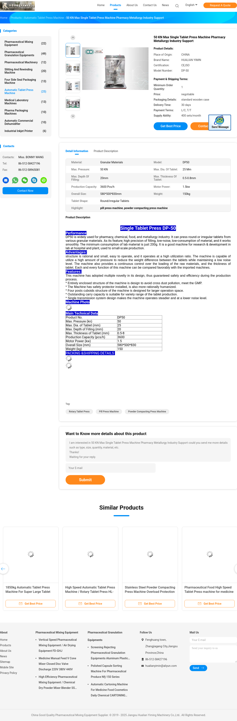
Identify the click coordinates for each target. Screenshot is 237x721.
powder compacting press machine (147, 411)
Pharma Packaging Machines (25, 112)
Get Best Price (171, 126)
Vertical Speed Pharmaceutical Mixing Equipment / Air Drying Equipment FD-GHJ (58, 645)
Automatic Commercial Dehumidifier (25, 122)
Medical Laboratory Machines (25, 102)
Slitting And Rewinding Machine (25, 71)
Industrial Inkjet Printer (25, 131)
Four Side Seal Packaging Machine (25, 81)
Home (4, 639)
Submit (85, 479)
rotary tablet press (79, 411)
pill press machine (109, 411)
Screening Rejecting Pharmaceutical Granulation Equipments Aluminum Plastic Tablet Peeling (109, 653)
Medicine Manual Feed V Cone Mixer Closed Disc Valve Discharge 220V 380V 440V (57, 664)
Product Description (106, 151)
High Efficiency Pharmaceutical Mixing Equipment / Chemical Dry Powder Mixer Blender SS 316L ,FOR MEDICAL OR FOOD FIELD (58, 683)
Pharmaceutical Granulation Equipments (25, 53)
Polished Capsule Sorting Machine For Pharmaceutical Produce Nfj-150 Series (108, 671)
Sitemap (5, 661)
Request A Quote (220, 5)
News (3, 656)
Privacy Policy (8, 672)
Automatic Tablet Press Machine (25, 91)
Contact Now (25, 190)
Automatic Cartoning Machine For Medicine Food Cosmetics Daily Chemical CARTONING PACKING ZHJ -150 (109, 690)
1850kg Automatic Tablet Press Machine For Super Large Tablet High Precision (28, 592)
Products (5, 645)
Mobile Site (7, 667)
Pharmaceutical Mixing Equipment (25, 43)
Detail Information (77, 151)
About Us (5, 650)
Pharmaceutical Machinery (25, 62)
